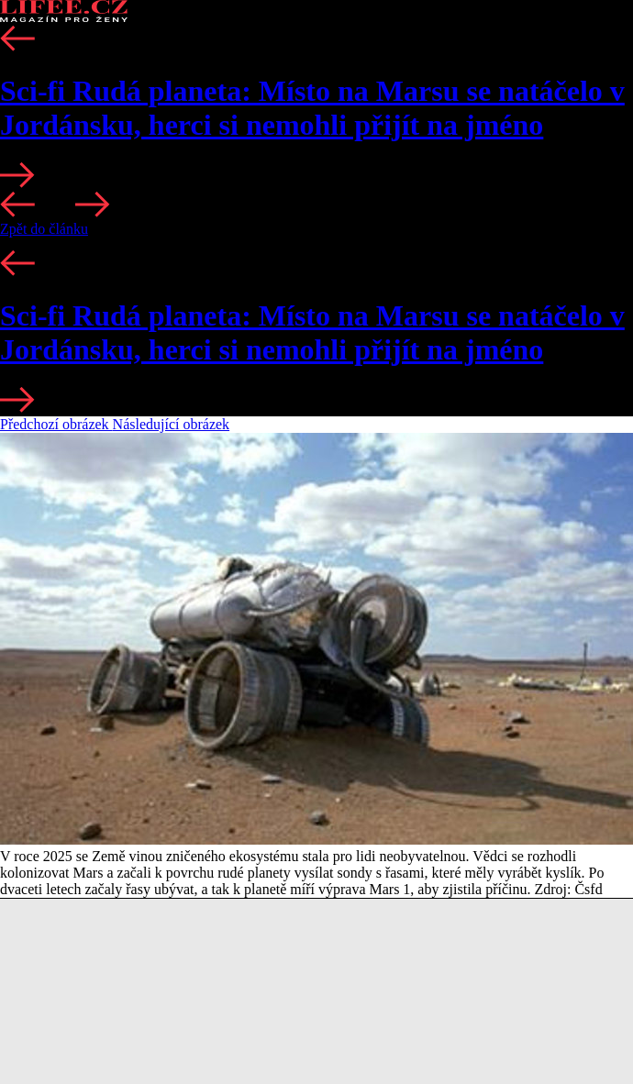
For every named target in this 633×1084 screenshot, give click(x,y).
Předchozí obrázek (56, 424)
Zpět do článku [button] (44, 229)
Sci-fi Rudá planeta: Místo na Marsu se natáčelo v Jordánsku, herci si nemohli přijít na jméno (312, 107)
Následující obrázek (171, 424)
